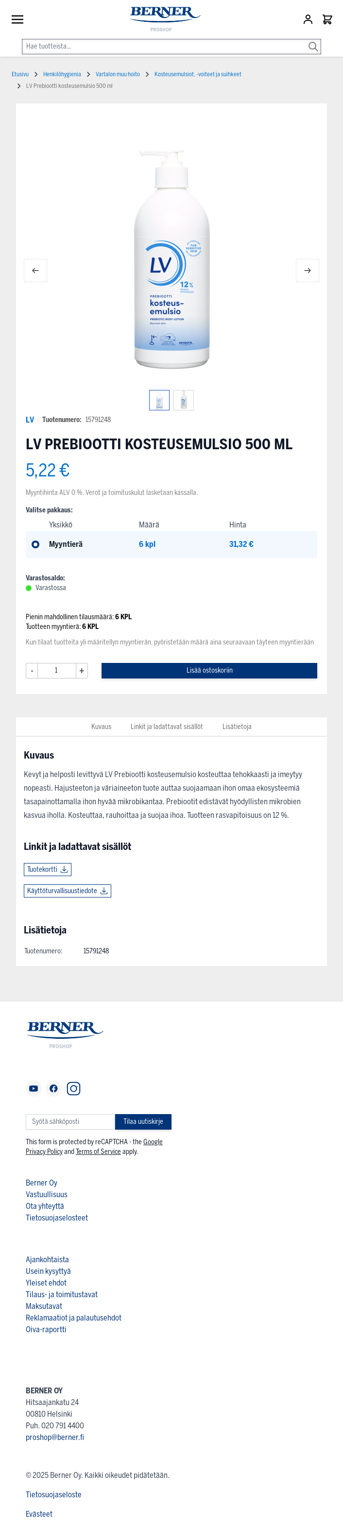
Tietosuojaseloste (54, 1494)
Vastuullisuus (47, 1194)
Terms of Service (98, 1152)
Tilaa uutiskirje (143, 1122)
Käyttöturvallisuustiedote (62, 891)
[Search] (313, 40)
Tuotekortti (42, 869)
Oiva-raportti (46, 1329)
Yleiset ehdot (46, 1282)
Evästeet (39, 1514)
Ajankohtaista (47, 1259)
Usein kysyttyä (48, 1271)
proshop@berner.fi (55, 1437)
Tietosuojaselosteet (57, 1217)
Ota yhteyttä (45, 1206)
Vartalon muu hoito (118, 74)
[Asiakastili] (309, 19)
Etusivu (20, 74)
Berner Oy (41, 1182)
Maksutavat (44, 1306)
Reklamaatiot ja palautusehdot (73, 1317)
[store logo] (160, 20)
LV (30, 419)
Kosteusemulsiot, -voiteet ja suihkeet (197, 74)
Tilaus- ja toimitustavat (62, 1294)
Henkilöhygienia (62, 74)
